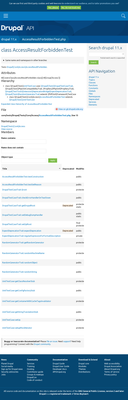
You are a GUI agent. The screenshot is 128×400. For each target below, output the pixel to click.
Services (92, 102)
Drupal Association (113, 366)
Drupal (42, 394)
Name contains (8, 138)
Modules (82, 366)
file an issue (52, 341)
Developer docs (60, 369)
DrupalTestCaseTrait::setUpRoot (17, 224)
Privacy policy (110, 374)
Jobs (3, 374)
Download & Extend (88, 360)
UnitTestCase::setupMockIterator (17, 328)
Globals (92, 91)
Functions (93, 85)
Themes (82, 369)
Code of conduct (34, 380)
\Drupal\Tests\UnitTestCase (22, 100)
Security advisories (9, 372)
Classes (92, 82)
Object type (7, 157)
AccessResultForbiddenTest (52, 97)
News (4, 360)
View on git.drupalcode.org (70, 109)
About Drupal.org (112, 369)
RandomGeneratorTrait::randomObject (19, 262)
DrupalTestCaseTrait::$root (14, 190)
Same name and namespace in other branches (26, 60)
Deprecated (94, 99)
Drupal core (83, 363)
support (66, 341)
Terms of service (111, 372)
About (107, 360)
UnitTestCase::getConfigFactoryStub (18, 290)
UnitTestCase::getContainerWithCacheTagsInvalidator (26, 301)
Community (32, 360)
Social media (7, 366)
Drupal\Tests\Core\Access (13, 126)
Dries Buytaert (81, 394)
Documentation (60, 360)
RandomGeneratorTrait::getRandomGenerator (23, 242)
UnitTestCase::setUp (11, 320)
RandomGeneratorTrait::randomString (19, 272)
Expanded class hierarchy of (26, 104)
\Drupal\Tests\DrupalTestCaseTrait (57, 86)
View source (6, 129)
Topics (92, 80)
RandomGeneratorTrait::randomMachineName (23, 253)
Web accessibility (112, 363)
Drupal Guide (58, 363)
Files (91, 94)
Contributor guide (35, 372)
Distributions (84, 372)
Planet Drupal (7, 363)
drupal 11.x (8, 39)
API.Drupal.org (59, 372)
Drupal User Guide (61, 366)
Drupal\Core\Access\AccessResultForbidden (27, 67)
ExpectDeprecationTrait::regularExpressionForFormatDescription (31, 236)
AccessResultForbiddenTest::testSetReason (21, 184)
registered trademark (60, 394)
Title (31, 168)
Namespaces (94, 96)
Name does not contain (12, 147)
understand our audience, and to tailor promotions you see (91, 3)
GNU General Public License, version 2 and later (101, 391)
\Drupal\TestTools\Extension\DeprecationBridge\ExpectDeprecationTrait (38, 91)
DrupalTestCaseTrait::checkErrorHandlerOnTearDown (26, 198)
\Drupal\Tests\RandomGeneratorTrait (22, 94)
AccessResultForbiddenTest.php (44, 39)
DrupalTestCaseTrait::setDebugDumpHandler (22, 215)
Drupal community (42, 344)
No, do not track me (71, 8)
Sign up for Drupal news (12, 369)
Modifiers (81, 169)
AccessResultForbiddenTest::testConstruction (23, 177)
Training (30, 366)
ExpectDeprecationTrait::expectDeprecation (21, 231)
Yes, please (53, 8)
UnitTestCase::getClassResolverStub (18, 281)
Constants (93, 88)
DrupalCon (32, 377)
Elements (93, 105)
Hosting (30, 369)
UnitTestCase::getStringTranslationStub (20, 312)
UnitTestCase (30, 86)
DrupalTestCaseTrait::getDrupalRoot (18, 205)
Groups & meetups (35, 374)
